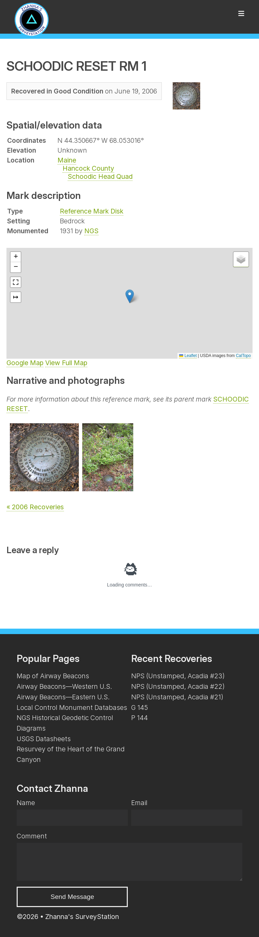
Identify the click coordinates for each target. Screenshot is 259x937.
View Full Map (66, 363)
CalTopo (243, 355)
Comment (32, 836)
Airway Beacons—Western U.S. (64, 686)
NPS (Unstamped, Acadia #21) (177, 697)
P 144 (139, 718)
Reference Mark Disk (91, 211)
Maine (66, 160)
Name (26, 803)
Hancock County (88, 168)
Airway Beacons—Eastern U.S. (63, 697)
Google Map (25, 363)
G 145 (139, 707)
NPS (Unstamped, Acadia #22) (178, 686)
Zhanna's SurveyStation (82, 917)
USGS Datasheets (44, 739)
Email (139, 803)
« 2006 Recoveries (35, 507)
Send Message (72, 896)
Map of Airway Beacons (53, 676)
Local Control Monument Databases (72, 707)
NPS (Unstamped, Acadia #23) (178, 676)
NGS (91, 231)
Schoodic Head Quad (100, 176)
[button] (129, 296)
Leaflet (187, 355)
